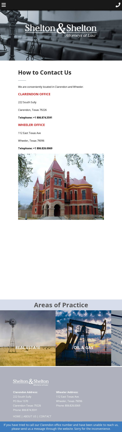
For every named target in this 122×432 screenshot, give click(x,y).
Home (17, 416)
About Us (30, 416)
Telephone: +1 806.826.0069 (35, 148)
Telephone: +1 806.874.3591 (35, 117)
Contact (45, 416)
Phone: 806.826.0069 (68, 405)
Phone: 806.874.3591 (25, 410)
